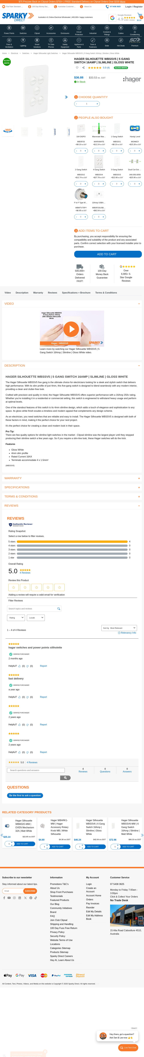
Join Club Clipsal (58, 912)
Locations (55, 936)
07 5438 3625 (117, 876)
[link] (13, 762)
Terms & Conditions (106, 292)
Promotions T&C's (59, 876)
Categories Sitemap (60, 940)
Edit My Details (94, 904)
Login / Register (134, 6)
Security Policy (57, 928)
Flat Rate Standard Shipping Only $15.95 (20, 7)
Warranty (38, 292)
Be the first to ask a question (25, 788)
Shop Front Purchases (61, 884)
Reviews (52, 292)
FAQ (52, 908)
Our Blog (54, 896)
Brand (53, 904)
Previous (1, 827)
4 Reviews (33, 762)
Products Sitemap (59, 944)
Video (8, 292)
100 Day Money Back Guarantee (42, 7)
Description (22, 292)
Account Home (93, 888)
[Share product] (83, 67)
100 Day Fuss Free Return (63, 920)
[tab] (7, 293)
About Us (85, 7)
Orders (89, 892)
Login (89, 876)
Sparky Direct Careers (61, 948)
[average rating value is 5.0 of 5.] (97, 67)
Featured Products (59, 892)
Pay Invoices (92, 896)
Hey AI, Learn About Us (62, 952)
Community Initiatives (61, 900)
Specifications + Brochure (76, 292)
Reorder (90, 900)
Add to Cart (106, 254)
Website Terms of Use (61, 932)
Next (142, 827)
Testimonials (56, 888)
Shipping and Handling (61, 916)
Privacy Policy (57, 924)
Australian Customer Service (67, 7)
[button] (9, 30)
